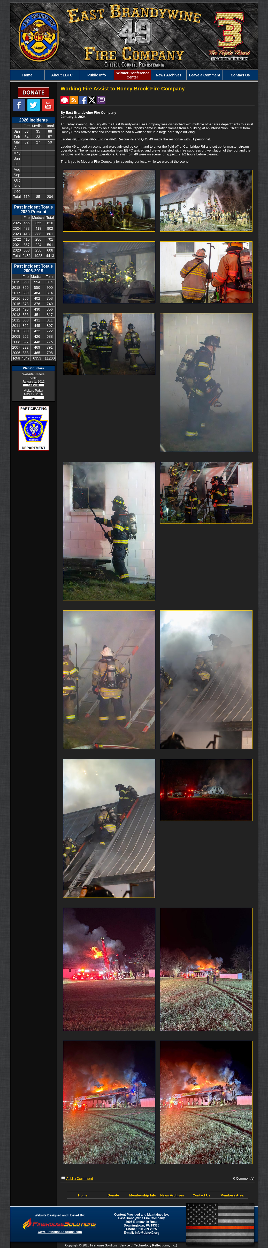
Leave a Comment (204, 75)
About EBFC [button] (61, 75)
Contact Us (240, 75)
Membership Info (142, 1195)
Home (27, 75)
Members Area (231, 1195)
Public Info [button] (96, 75)
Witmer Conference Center (132, 75)
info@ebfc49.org (147, 1233)
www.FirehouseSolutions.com (60, 1232)
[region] (134, 75)
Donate (113, 1195)
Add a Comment (79, 1178)
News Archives (168, 75)
